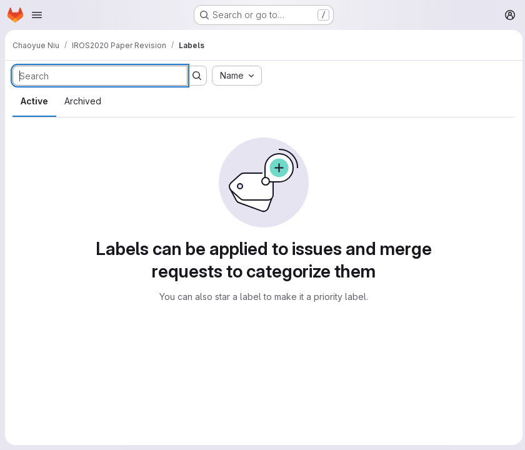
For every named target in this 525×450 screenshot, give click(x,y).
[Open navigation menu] (37, 15)
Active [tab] (34, 101)
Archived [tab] (82, 101)
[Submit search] (197, 76)
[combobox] (237, 76)
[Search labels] (100, 76)
